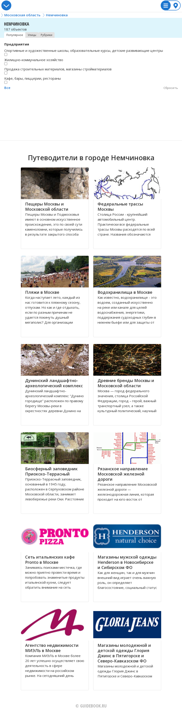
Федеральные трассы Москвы (120, 206)
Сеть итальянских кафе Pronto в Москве (50, 559)
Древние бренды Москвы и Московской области (126, 383)
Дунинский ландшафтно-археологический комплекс (54, 383)
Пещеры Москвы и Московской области (46, 206)
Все (7, 87)
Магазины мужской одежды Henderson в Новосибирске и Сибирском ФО (127, 562)
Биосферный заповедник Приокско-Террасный (51, 471)
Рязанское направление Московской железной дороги (123, 474)
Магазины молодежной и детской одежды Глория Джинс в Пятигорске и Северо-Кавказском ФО (124, 653)
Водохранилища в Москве (125, 292)
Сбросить (170, 88)
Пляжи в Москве (42, 292)
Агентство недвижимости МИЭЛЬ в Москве (52, 648)
